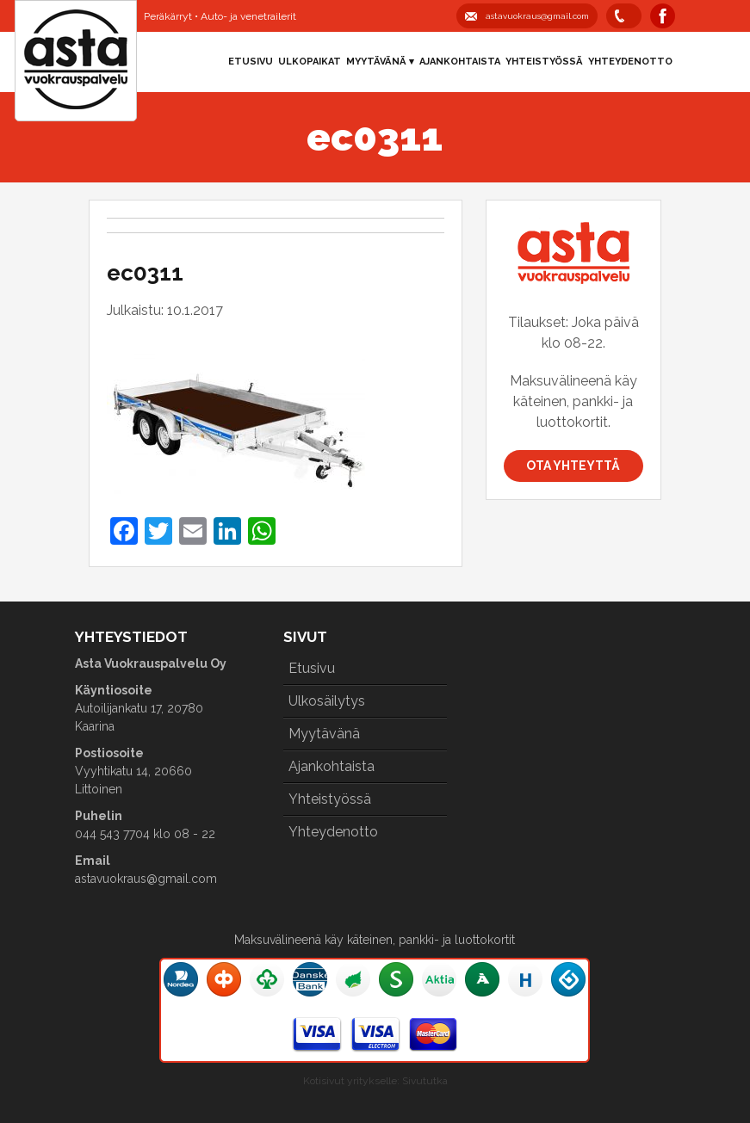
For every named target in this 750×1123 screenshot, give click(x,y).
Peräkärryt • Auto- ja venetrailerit (220, 16)
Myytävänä (324, 733)
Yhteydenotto (630, 61)
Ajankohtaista (459, 61)
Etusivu (250, 61)
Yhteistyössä (544, 61)
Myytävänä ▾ (380, 61)
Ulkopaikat (309, 61)
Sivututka (425, 1081)
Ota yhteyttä (573, 465)
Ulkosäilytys (326, 701)
